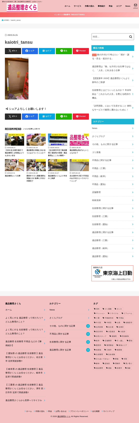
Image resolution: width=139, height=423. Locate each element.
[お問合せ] (135, 6)
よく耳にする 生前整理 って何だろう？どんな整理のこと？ (24, 332)
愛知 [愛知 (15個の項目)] (130, 341)
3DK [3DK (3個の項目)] (97, 309)
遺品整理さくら (63, 416)
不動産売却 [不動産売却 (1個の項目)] (109, 318)
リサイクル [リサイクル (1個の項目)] (114, 313)
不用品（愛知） (99, 184)
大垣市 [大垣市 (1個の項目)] (122, 332)
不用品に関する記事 (101, 160)
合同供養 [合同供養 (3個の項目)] (99, 327)
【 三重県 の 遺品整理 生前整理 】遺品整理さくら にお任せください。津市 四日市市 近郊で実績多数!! (24, 389)
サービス (77, 6)
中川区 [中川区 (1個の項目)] (98, 323)
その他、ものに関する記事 (105, 144)
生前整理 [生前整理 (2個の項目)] (99, 354)
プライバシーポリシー (79, 411)
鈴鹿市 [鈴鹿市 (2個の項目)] (119, 368)
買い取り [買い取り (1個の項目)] (128, 363)
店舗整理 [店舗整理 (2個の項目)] (108, 341)
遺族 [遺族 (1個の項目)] (110, 368)
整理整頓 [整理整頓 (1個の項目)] (109, 345)
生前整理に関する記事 (103, 208)
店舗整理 (96, 192)
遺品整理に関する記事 (103, 232)
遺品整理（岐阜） (100, 248)
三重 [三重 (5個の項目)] (98, 318)
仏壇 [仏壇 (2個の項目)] (118, 323)
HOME (6, 20)
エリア (119, 6)
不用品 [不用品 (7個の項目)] (121, 318)
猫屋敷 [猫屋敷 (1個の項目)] (119, 350)
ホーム (67, 6)
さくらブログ (98, 136)
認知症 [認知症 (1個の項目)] (107, 363)
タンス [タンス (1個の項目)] (119, 309)
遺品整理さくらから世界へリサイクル (23, 400)
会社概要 (96, 411)
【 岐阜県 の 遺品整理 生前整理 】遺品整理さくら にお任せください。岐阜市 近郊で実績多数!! (24, 373)
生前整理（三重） (100, 216)
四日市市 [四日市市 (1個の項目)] (99, 332)
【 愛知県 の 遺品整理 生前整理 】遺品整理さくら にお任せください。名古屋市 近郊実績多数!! (24, 357)
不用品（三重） (99, 168)
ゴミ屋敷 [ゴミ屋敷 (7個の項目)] (108, 309)
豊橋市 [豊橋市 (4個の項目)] (117, 363)
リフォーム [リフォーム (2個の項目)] (128, 313)
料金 (111, 6)
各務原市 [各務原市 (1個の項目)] (128, 323)
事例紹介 (101, 6)
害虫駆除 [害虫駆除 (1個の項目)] (125, 336)
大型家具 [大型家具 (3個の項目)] (111, 332)
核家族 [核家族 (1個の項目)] (98, 350)
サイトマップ (108, 411)
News (127, 6)
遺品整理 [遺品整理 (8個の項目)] (99, 368)
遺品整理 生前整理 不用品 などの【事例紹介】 (23, 343)
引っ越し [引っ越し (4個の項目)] (120, 341)
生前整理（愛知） (100, 224)
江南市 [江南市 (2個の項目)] (109, 350)
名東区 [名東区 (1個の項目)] (121, 327)
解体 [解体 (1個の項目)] (98, 363)
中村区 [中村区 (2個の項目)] (109, 323)
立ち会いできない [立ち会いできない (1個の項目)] (103, 359)
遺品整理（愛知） (100, 256)
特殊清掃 (96, 200)
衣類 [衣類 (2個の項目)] (125, 359)
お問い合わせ (61, 411)
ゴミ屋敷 (96, 152)
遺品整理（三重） (100, 240)
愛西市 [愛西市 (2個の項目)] (98, 345)
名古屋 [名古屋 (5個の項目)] (110, 327)
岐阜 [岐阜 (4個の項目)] (98, 341)
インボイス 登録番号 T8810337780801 (69, 15)
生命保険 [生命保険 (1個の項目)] (111, 354)
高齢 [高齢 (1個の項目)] (129, 368)
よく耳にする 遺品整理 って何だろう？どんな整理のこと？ (24, 320)
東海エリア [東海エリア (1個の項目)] (122, 345)
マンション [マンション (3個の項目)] (100, 313)
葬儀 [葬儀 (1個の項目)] (116, 359)
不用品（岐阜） (99, 176)
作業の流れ (89, 6)
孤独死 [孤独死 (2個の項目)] (114, 336)
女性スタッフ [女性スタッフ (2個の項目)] (101, 336)
